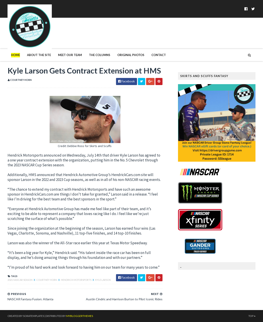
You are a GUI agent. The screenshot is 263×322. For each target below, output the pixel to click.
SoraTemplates (33, 316)
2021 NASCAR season (20, 279)
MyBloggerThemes (79, 316)
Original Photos (130, 55)
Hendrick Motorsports (76, 279)
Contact (158, 55)
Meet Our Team (70, 55)
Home (15, 55)
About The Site (39, 55)
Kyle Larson (103, 279)
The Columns (99, 55)
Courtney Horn (47, 279)
